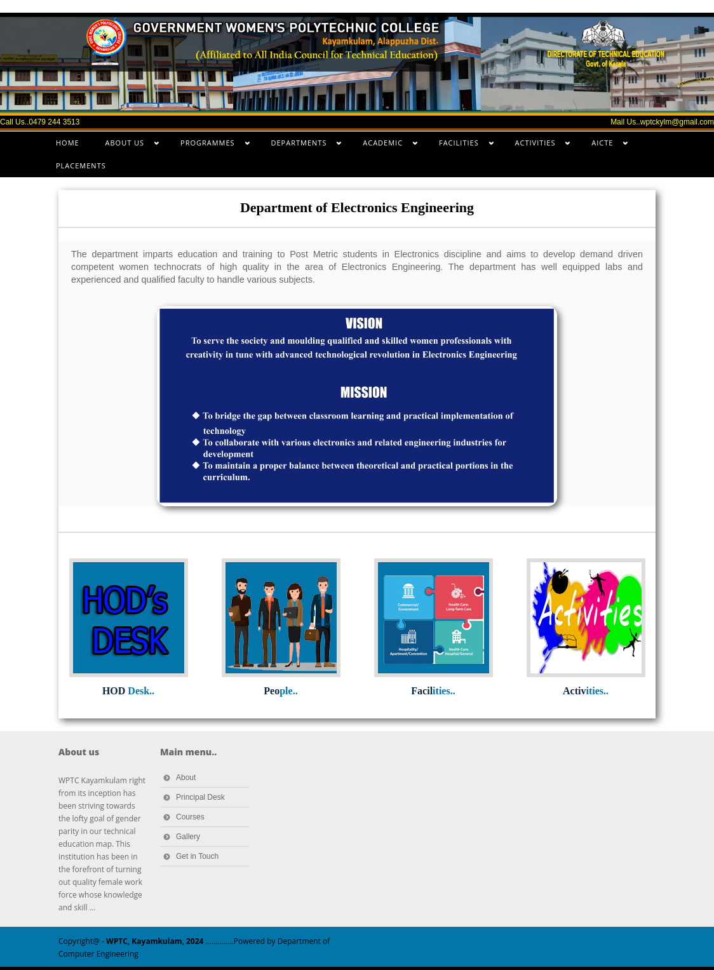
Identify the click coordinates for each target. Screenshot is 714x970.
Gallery (188, 836)
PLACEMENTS (81, 165)
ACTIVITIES (536, 145)
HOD (128, 690)
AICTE (603, 145)
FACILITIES (460, 145)
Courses (190, 816)
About (186, 777)
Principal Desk (200, 797)
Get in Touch (197, 856)
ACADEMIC (383, 145)
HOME (67, 142)
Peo (280, 690)
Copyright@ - (130, 941)
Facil (433, 690)
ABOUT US (126, 145)
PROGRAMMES (208, 145)
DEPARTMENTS (300, 145)
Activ (586, 690)
